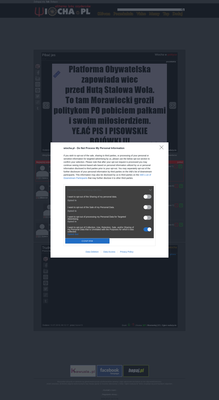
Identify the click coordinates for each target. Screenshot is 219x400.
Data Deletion (92, 252)
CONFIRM (87, 241)
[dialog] (109, 200)
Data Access (109, 252)
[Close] (162, 148)
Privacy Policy (126, 252)
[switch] (147, 197)
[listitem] (109, 190)
